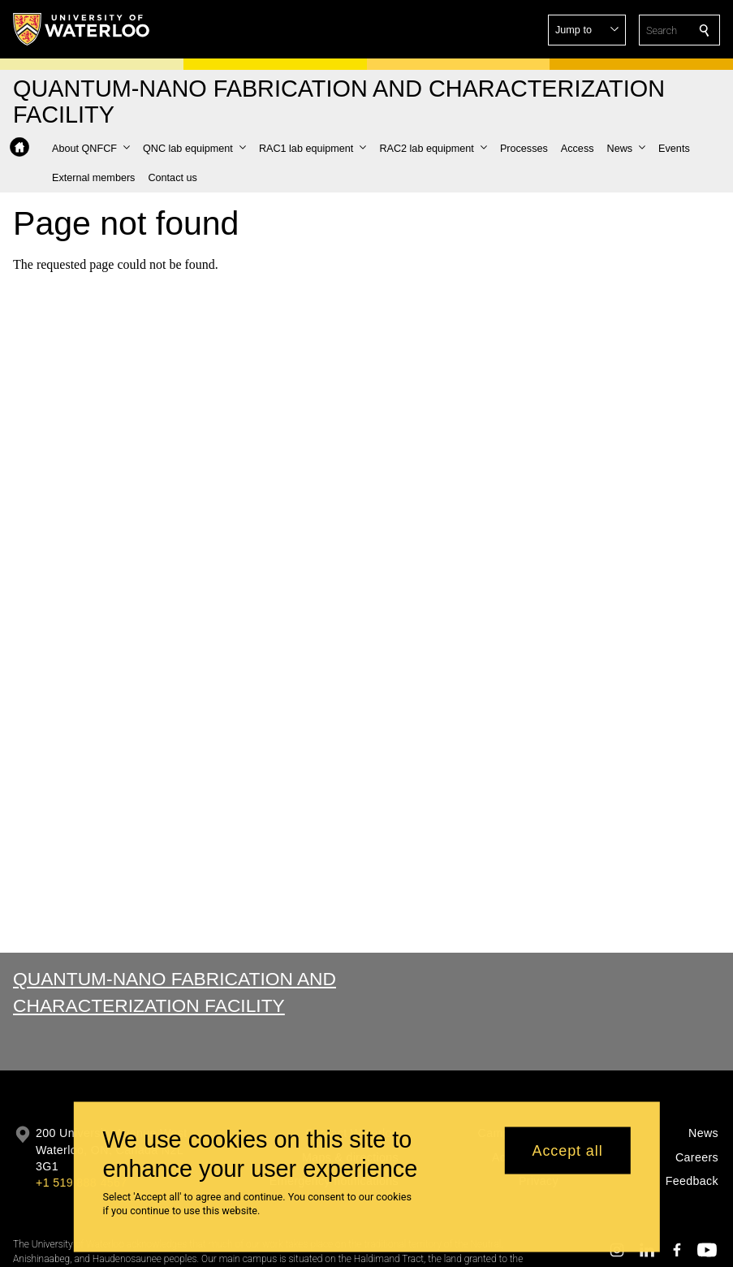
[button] (587, 30)
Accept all (568, 1157)
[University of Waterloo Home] (82, 29)
